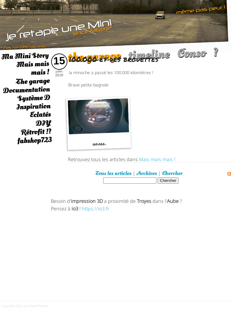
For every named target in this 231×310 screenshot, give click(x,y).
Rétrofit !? (36, 131)
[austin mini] (115, 25)
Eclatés (40, 114)
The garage (33, 81)
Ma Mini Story (25, 56)
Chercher (172, 173)
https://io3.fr (95, 208)
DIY (43, 123)
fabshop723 (34, 140)
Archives (147, 173)
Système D (33, 98)
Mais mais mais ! (32, 68)
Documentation (26, 89)
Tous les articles (113, 173)
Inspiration (33, 106)
